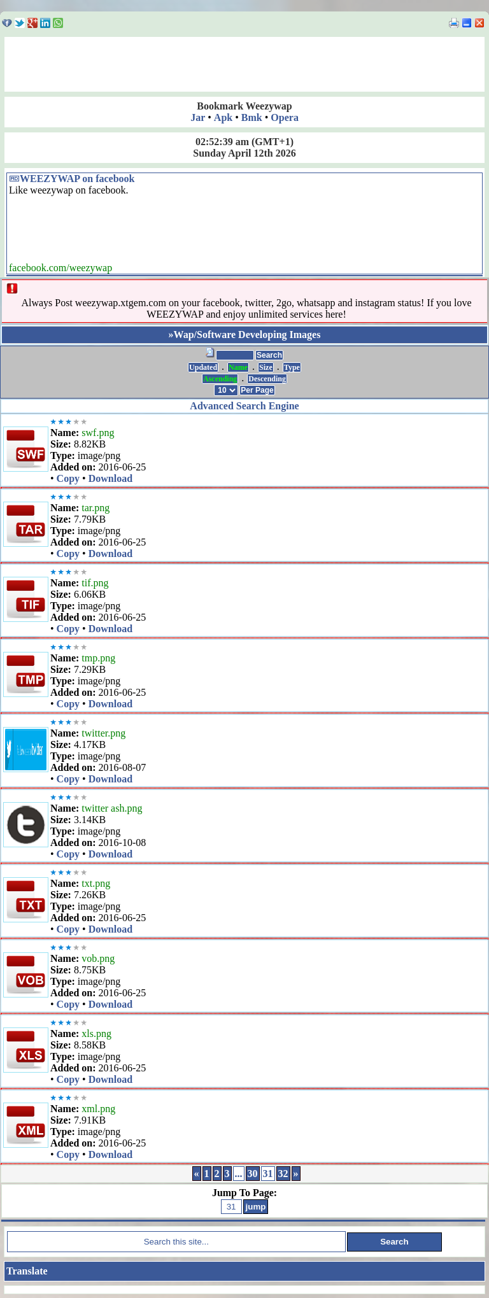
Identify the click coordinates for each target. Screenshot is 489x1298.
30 (253, 1173)
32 (283, 1173)
